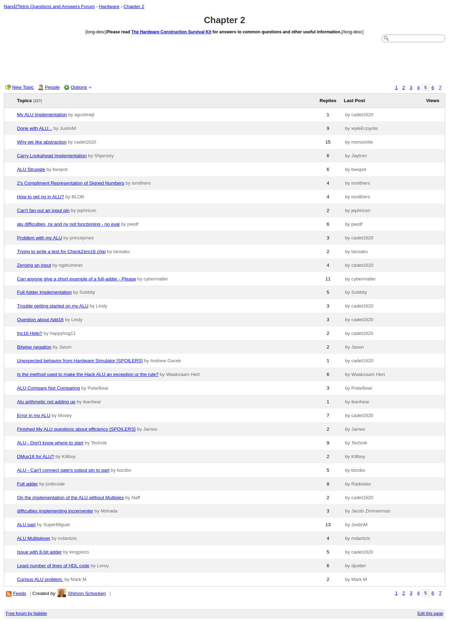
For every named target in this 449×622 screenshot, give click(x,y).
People (52, 87)
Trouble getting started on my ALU (52, 306)
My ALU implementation (42, 114)
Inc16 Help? (29, 333)
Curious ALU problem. (40, 579)
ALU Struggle (31, 169)
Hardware (109, 6)
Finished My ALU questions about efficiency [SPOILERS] (76, 429)
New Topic (23, 87)
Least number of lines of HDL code (53, 565)
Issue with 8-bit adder (39, 552)
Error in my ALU (34, 415)
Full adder (27, 484)
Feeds (19, 593)
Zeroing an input (34, 265)
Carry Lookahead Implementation (52, 155)
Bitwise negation (34, 347)
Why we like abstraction (42, 142)
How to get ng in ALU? (40, 196)
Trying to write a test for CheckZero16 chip (61, 251)
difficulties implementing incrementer (55, 511)
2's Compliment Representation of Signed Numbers (71, 183)
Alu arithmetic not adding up (46, 401)
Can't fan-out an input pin (43, 210)
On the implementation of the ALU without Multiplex (70, 497)
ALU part (26, 524)
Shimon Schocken (87, 593)
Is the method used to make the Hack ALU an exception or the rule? (88, 374)
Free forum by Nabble (26, 613)
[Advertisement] (224, 62)
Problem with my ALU (39, 237)
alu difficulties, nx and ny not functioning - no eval (68, 224)
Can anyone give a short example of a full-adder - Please (76, 279)
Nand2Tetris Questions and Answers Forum (49, 6)
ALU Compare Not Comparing (48, 388)
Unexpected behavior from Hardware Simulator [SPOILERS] (80, 360)
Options (79, 87)
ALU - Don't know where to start (50, 442)
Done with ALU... (34, 128)
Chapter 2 (133, 6)
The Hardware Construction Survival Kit (171, 31)
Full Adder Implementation (44, 292)
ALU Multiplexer (34, 538)
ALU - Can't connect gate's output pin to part (63, 470)
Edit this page (430, 613)
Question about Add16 (40, 319)
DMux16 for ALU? (35, 456)
